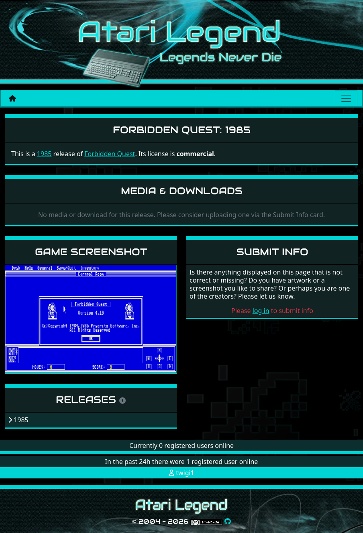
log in (261, 310)
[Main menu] (346, 98)
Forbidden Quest (109, 153)
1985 (44, 153)
